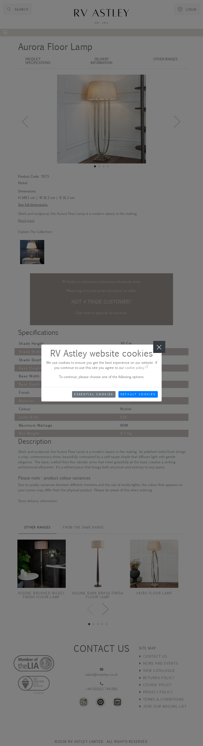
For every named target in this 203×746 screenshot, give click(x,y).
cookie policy (136, 367)
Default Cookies (138, 394)
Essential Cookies (93, 394)
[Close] (159, 347)
